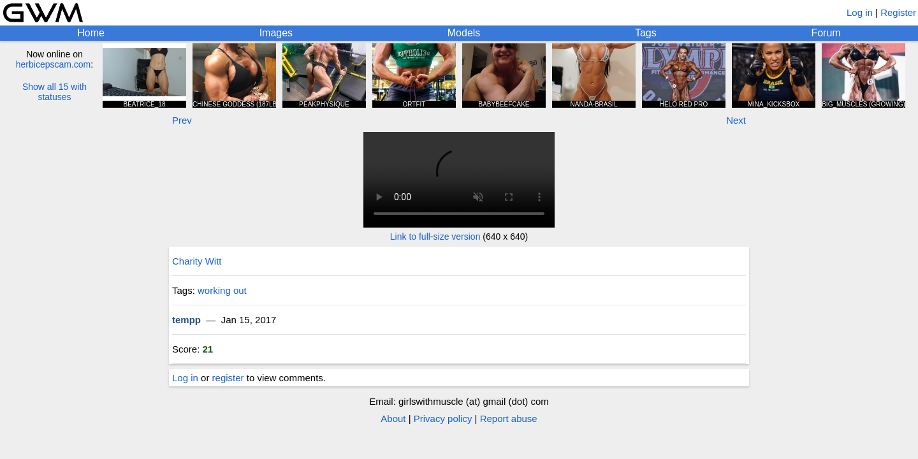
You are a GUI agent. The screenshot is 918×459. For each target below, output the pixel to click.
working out (222, 290)
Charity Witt (197, 261)
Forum (825, 32)
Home (91, 32)
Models (464, 32)
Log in (860, 12)
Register (898, 12)
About (393, 418)
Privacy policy (443, 418)
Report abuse (508, 418)
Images (276, 32)
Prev (182, 120)
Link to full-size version (435, 236)
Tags (646, 32)
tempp (186, 319)
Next (736, 120)
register (228, 377)
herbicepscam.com (53, 64)
